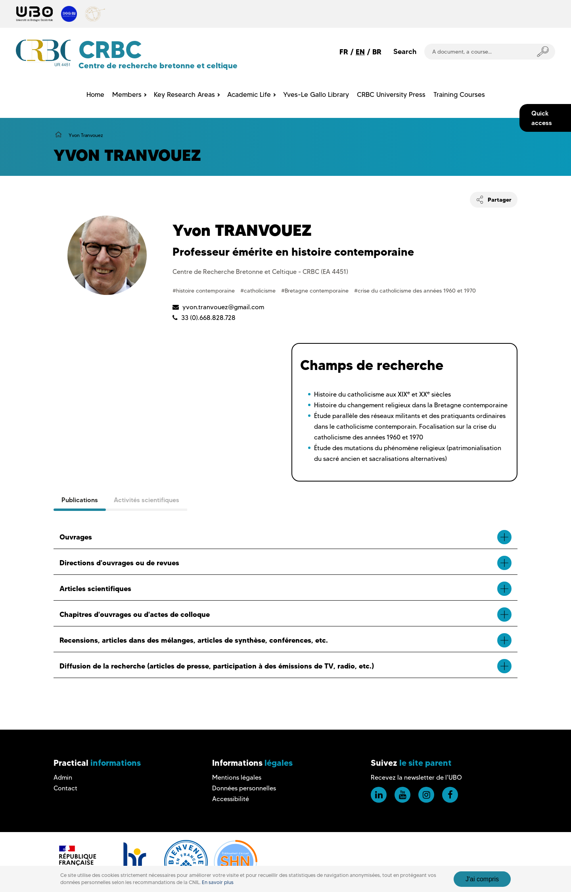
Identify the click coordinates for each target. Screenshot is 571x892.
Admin (63, 777)
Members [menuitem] (127, 94)
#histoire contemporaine (204, 290)
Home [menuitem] (95, 94)
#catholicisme (258, 290)
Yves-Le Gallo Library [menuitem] (316, 94)
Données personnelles (244, 788)
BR (376, 51)
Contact (65, 788)
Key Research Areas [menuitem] (184, 94)
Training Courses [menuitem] (459, 94)
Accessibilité (230, 799)
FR (343, 51)
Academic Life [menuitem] (249, 94)
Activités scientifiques (146, 500)
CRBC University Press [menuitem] (391, 94)
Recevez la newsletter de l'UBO (416, 777)
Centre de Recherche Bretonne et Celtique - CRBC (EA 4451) (260, 271)
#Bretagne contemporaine (315, 290)
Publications (79, 500)
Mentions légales (236, 777)
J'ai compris (482, 879)
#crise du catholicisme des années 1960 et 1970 (415, 290)
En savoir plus (218, 882)
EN (360, 51)
